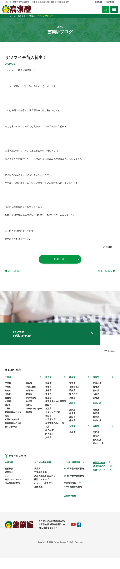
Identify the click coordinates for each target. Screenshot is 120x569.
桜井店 (95, 395)
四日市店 (30, 399)
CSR (8, 486)
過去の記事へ (104, 277)
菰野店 (29, 414)
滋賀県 (72, 435)
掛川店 (72, 422)
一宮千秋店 (51, 429)
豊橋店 (49, 395)
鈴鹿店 (9, 399)
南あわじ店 (97, 453)
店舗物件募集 (70, 507)
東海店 (49, 418)
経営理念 (10, 482)
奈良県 (95, 385)
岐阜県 (72, 385)
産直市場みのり (99, 476)
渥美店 (49, 391)
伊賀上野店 (31, 395)
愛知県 (49, 385)
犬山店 (49, 448)
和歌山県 (96, 412)
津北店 (9, 414)
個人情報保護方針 (14, 494)
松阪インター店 (13, 429)
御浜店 (29, 410)
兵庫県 (95, 435)
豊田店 (49, 425)
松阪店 (9, 403)
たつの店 (96, 449)
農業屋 (38, 479)
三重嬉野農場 (41, 482)
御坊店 (95, 422)
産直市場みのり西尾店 (56, 410)
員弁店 (29, 391)
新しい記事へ (16, 277)
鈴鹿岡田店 (31, 406)
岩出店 (95, 418)
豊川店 (49, 403)
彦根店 (72, 442)
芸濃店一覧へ (60, 265)
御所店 (95, 399)
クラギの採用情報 (72, 472)
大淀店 (95, 403)
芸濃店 (29, 403)
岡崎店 (49, 414)
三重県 (9, 385)
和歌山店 (96, 430)
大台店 (9, 406)
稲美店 (95, 446)
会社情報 (98, 2)
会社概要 (10, 479)
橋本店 (95, 426)
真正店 (72, 391)
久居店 (9, 418)
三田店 (95, 442)
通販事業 (39, 497)
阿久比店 (50, 444)
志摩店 (9, 410)
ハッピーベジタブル (44, 494)
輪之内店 (73, 403)
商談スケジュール (14, 490)
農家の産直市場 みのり (45, 486)
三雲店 (9, 391)
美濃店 (72, 406)
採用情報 (110, 2)
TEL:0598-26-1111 (49, 539)
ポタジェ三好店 (53, 421)
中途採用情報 (70, 494)
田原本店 (96, 391)
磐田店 (72, 418)
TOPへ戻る (108, 359)
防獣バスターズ (42, 490)
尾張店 (49, 399)
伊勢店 (9, 395)
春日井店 (50, 440)
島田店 (72, 426)
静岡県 (72, 412)
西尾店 (49, 406)
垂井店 (72, 399)
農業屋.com (98, 472)
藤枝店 (72, 430)
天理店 (95, 406)
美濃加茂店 (74, 395)
